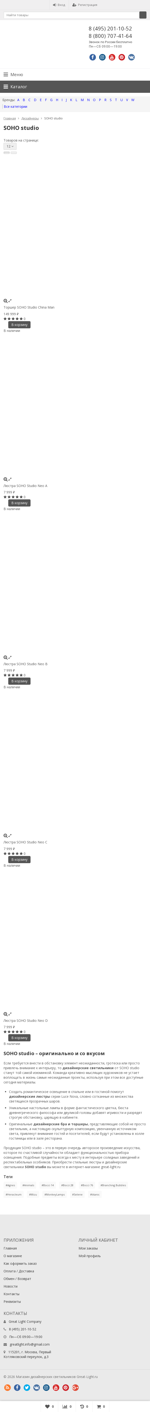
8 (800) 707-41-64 (110, 35)
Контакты (11, 1294)
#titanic (95, 1194)
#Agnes (10, 1185)
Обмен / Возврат (17, 1278)
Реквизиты (12, 1301)
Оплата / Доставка (19, 1271)
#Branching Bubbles (113, 1185)
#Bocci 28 (67, 1185)
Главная (10, 118)
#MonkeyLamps (54, 1194)
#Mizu (33, 1194)
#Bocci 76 (87, 1185)
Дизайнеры (30, 118)
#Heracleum (14, 1194)
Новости (11, 1286)
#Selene (77, 1194)
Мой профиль (90, 1256)
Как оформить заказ (20, 1263)
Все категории (15, 106)
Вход (59, 5)
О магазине (13, 1256)
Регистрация (84, 5)
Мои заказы (88, 1248)
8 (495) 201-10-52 (110, 28)
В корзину (19, 324)
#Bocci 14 (48, 1185)
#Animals (28, 1185)
